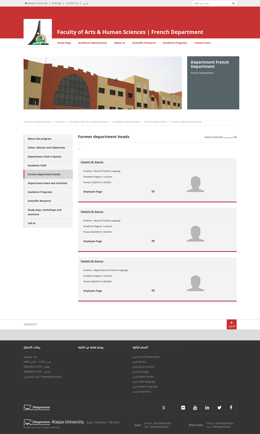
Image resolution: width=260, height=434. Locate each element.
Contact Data (202, 42)
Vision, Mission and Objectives (46, 147)
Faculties (60, 121)
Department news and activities (47, 183)
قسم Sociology (141, 371)
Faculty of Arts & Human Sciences (89, 121)
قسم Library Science (143, 366)
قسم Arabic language (144, 381)
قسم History (139, 361)
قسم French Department (146, 356)
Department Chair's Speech (44, 156)
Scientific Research (144, 42)
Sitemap (56, 3)
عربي (85, 3)
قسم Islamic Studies (143, 376)
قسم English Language (145, 386)
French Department (155, 121)
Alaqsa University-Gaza (37, 121)
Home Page (64, 42)
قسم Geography (141, 391)
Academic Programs (175, 42)
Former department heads (186, 121)
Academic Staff (37, 165)
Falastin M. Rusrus (92, 162)
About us (119, 42)
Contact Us (72, 3)
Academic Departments (92, 42)
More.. (220, 73)
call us (32, 223)
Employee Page (119, 191)
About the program (40, 138)
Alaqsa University (35, 3)
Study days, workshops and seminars (44, 212)
